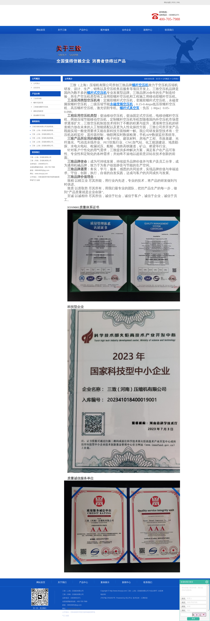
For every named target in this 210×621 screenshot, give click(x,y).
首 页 (158, 79)
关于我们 (62, 582)
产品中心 (83, 30)
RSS (173, 2)
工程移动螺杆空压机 (40, 107)
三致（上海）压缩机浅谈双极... (43, 138)
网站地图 (167, 2)
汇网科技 (144, 598)
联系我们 (169, 30)
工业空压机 (37, 98)
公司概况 (166, 79)
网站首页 (40, 30)
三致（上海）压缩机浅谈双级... (43, 130)
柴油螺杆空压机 (39, 115)
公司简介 (36, 83)
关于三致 (62, 30)
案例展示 (105, 582)
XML (178, 2)
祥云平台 (128, 598)
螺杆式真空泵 (38, 103)
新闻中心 (147, 30)
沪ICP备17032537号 (107, 598)
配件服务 (105, 30)
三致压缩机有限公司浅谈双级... (43, 127)
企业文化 (36, 88)
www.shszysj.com (41, 174)
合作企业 (126, 30)
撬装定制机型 (38, 111)
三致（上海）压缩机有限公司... (43, 134)
